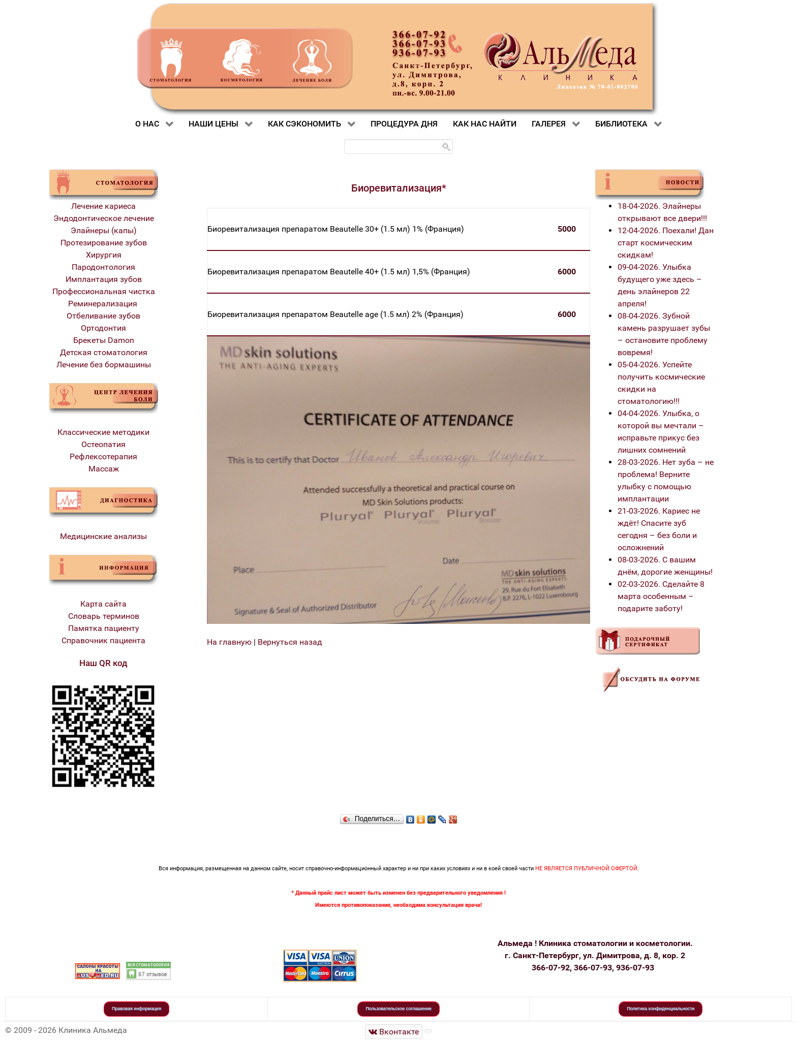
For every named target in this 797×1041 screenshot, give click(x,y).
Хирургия (103, 255)
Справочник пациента (103, 640)
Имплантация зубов (104, 279)
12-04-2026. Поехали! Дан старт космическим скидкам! (666, 243)
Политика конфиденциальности (660, 1008)
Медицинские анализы (103, 536)
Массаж (103, 469)
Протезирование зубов (103, 242)
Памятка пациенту (103, 628)
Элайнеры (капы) (104, 230)
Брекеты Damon (103, 340)
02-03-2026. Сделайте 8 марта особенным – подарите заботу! (661, 596)
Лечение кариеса (103, 206)
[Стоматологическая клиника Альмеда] (394, 1031)
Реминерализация (103, 303)
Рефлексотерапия (103, 456)
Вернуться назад (290, 642)
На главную (229, 642)
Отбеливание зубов (103, 316)
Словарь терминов (103, 616)
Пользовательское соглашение (398, 1008)
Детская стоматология (103, 352)
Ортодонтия (103, 328)
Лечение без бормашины (103, 364)
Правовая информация (136, 1008)
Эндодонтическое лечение (103, 218)
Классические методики (103, 432)
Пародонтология (103, 267)
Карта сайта (103, 604)
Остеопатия (103, 444)
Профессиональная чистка (103, 291)
